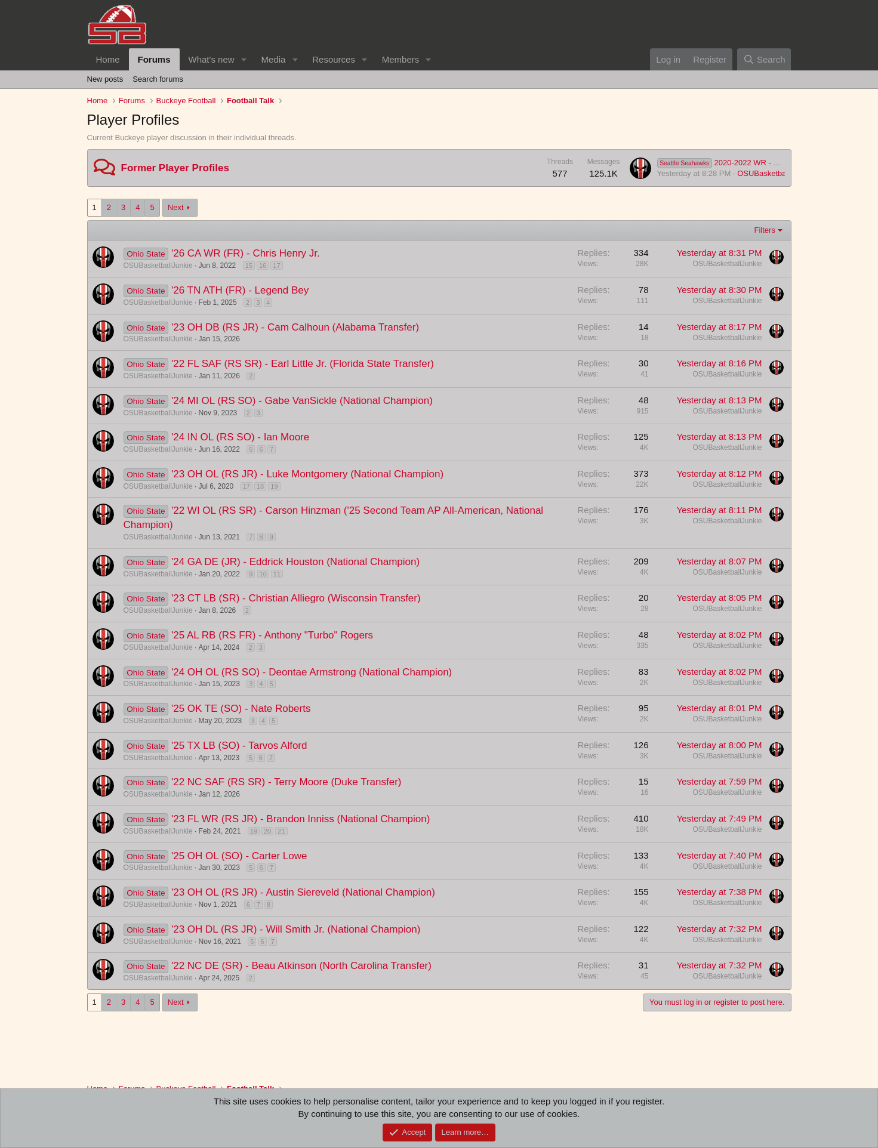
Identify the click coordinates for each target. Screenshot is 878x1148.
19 (274, 486)
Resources (333, 59)
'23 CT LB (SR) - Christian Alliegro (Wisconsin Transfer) (296, 598)
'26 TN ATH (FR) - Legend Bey (240, 290)
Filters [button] (764, 230)
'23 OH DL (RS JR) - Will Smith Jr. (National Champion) (295, 929)
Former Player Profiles (175, 168)
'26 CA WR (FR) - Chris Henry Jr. (245, 253)
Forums (154, 59)
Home (108, 59)
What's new (212, 59)
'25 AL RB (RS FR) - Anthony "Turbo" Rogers (272, 635)
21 (281, 831)
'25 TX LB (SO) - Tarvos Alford (239, 745)
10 (263, 574)
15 (248, 265)
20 (267, 831)
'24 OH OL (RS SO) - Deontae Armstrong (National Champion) (311, 672)
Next (176, 207)
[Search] (764, 59)
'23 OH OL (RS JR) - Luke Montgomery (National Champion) (307, 474)
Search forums (158, 79)
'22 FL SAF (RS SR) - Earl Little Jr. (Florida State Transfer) (302, 363)
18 (260, 486)
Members (401, 59)
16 (262, 265)
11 (277, 574)
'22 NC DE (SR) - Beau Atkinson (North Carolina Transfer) (301, 965)
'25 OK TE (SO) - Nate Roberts (240, 708)
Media (273, 59)
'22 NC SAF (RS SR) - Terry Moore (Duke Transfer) (286, 782)
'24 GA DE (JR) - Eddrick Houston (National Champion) (295, 561)
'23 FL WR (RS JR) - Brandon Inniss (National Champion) (300, 819)
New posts (105, 79)
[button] (243, 59)
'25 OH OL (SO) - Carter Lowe (239, 856)
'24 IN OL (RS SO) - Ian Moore (240, 437)
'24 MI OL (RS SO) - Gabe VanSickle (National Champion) (302, 400)
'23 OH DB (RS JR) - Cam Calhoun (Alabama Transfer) (295, 327)
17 (276, 265)
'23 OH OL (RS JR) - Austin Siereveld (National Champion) (303, 892)
